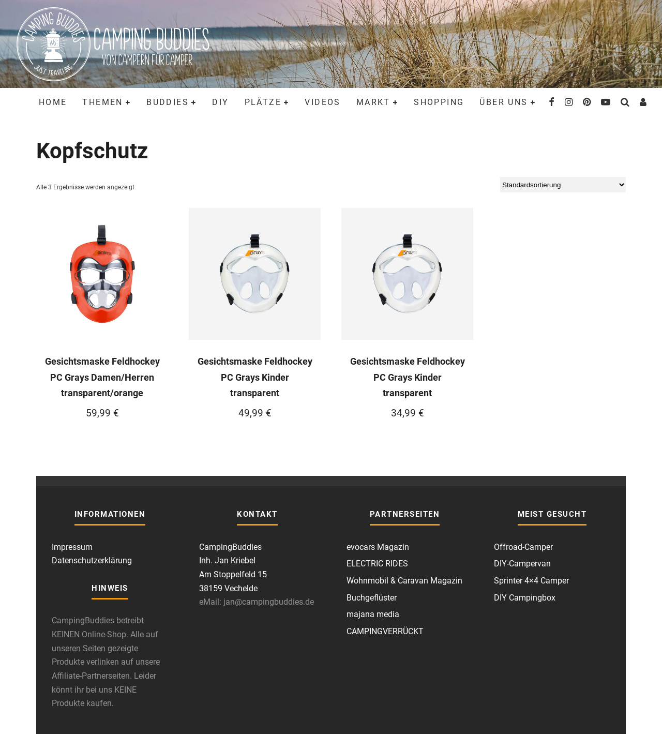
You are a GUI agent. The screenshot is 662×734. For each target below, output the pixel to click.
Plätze (263, 102)
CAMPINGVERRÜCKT (385, 631)
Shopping (439, 102)
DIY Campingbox (524, 598)
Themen (102, 102)
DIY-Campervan (522, 563)
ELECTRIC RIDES (377, 563)
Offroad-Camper (523, 547)
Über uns (503, 102)
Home (53, 102)
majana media (373, 614)
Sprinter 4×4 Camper (531, 581)
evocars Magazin (378, 547)
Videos (322, 102)
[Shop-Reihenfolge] (563, 184)
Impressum (72, 547)
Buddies (167, 102)
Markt (373, 102)
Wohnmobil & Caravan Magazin (404, 581)
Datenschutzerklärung (92, 560)
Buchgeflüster (372, 598)
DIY (220, 102)
